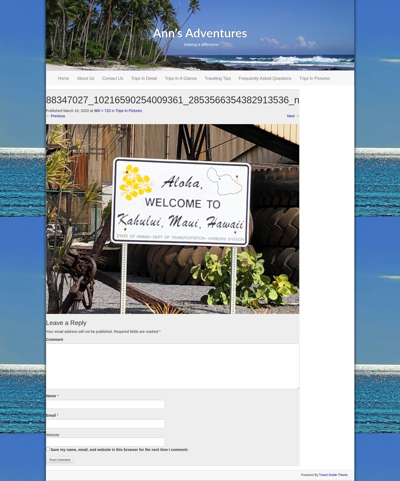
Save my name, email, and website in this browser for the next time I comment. (119, 450)
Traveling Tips (218, 78)
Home (63, 78)
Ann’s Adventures (200, 33)
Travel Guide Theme (333, 475)
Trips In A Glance (181, 78)
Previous (55, 116)
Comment (54, 339)
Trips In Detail (144, 78)
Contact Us (112, 78)
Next (293, 116)
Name (51, 396)
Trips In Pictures (315, 78)
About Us (85, 78)
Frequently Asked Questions (265, 78)
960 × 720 (102, 111)
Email (51, 415)
